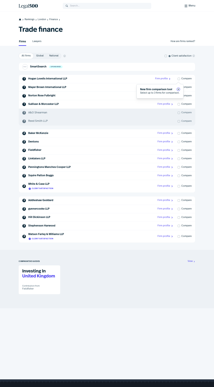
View (191, 261)
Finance (54, 19)
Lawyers (36, 41)
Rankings (31, 19)
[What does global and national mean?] (64, 56)
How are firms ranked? (183, 41)
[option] (26, 56)
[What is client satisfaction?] (193, 55)
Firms (22, 41)
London (43, 19)
